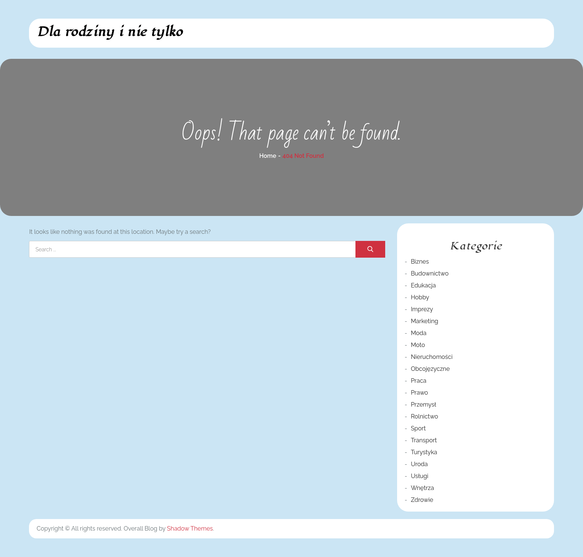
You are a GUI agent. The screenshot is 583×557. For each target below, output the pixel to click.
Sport (418, 428)
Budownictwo (430, 273)
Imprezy (422, 309)
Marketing (424, 321)
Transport (424, 440)
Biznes (420, 261)
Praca (418, 380)
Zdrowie (422, 499)
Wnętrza (422, 487)
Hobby (420, 297)
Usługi (419, 476)
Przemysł (423, 404)
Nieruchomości (431, 356)
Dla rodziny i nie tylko (109, 32)
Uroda (419, 464)
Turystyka (424, 452)
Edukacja (423, 285)
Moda (418, 333)
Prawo (419, 392)
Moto (418, 344)
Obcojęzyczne (430, 368)
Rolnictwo (424, 416)
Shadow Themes (190, 528)
